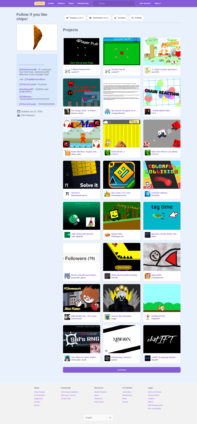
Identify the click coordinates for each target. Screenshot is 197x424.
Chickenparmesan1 (118, 195)
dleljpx (114, 319)
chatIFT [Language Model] (163, 357)
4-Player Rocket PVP (80, 69)
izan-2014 (155, 72)
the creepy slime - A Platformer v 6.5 (85, 111)
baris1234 (155, 195)
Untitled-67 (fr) (158, 316)
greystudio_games (78, 278)
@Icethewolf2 (26, 89)
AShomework (76, 319)
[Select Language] (98, 417)
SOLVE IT (75, 193)
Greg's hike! (116, 234)
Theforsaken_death (78, 360)
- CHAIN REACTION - (161, 111)
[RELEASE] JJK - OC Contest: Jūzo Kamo (85, 316)
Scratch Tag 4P (118, 69)
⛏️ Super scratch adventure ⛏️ (165, 69)
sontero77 (75, 72)
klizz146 (114, 278)
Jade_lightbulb (77, 236)
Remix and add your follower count (85, 275)
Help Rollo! (157, 275)
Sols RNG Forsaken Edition (83, 357)
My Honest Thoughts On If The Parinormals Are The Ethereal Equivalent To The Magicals (125, 111)
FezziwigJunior (157, 278)
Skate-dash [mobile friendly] (124, 275)
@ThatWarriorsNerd (34, 79)
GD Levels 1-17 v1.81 (120, 193)
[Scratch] (39, 3)
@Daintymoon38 (27, 69)
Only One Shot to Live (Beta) (165, 152)
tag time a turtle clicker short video (165, 234)
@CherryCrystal (27, 84)
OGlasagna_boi (117, 236)
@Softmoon (25, 97)
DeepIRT (155, 360)
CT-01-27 (114, 154)
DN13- (154, 236)
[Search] (96, 3)
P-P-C (154, 113)
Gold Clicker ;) (117, 152)
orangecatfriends (118, 113)
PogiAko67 (156, 319)
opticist (114, 360)
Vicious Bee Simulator (121, 316)
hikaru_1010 (76, 154)
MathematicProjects (79, 195)
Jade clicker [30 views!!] (82, 234)
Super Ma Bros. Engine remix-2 (85, 152)
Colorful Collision (160, 193)
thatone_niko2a (77, 113)
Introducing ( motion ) (121, 357)
